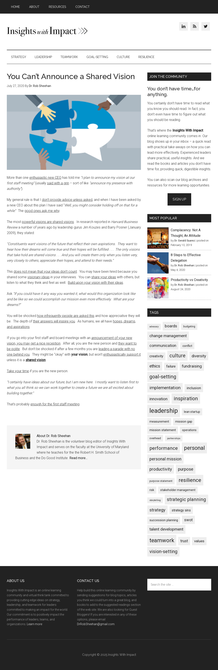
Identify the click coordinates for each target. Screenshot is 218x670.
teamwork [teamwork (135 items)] (161, 540)
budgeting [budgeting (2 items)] (189, 326)
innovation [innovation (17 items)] (158, 399)
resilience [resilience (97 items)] (190, 480)
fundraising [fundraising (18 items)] (192, 366)
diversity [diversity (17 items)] (199, 356)
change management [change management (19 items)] (168, 335)
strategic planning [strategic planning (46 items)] (186, 499)
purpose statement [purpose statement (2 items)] (160, 481)
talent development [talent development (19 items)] (166, 529)
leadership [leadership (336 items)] (163, 410)
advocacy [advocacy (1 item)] (154, 326)
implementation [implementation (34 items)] (165, 387)
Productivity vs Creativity (189, 280)
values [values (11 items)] (199, 541)
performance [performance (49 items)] (163, 448)
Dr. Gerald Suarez (184, 240)
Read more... (78, 458)
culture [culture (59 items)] (177, 356)
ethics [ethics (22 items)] (154, 366)
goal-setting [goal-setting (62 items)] (162, 377)
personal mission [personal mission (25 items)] (165, 458)
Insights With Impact (47, 31)
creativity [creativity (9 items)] (156, 356)
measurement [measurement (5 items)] (159, 421)
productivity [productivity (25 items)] (160, 469)
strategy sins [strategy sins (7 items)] (181, 510)
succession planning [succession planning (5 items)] (163, 520)
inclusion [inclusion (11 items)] (194, 388)
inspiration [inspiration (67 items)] (186, 399)
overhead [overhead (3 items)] (155, 438)
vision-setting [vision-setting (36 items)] (163, 551)
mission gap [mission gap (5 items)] (183, 421)
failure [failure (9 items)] (171, 366)
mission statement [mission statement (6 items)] (162, 430)
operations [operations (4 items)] (189, 430)
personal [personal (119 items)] (194, 448)
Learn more (34, 624)
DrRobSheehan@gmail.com (96, 624)
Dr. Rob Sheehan (184, 265)
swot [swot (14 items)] (188, 520)
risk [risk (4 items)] (151, 490)
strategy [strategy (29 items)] (157, 509)
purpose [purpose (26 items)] (185, 469)
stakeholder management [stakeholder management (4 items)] (177, 490)
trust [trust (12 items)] (184, 541)
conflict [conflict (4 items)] (187, 346)
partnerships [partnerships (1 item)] (173, 438)
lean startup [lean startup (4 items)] (192, 411)
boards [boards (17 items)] (171, 326)
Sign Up (179, 199)
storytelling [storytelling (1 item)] (155, 500)
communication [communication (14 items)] (162, 345)
